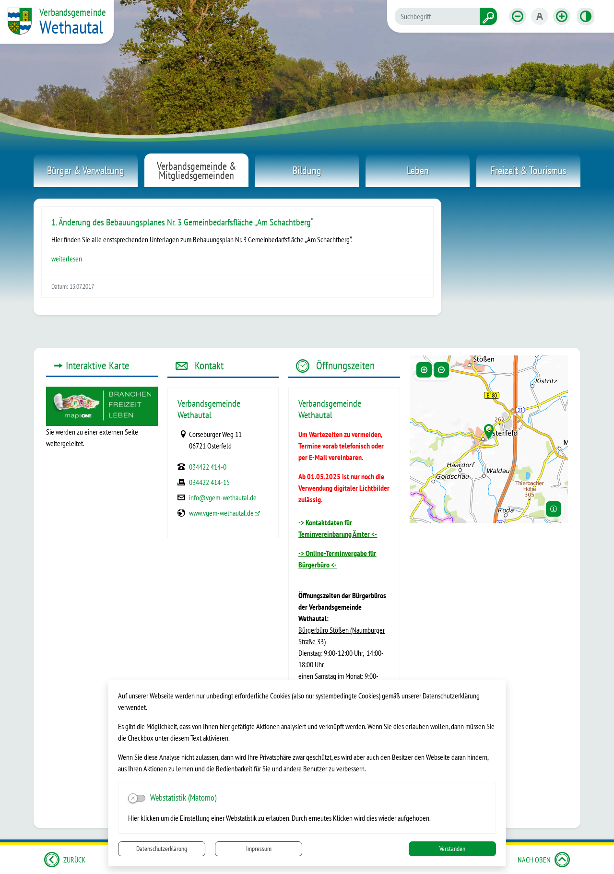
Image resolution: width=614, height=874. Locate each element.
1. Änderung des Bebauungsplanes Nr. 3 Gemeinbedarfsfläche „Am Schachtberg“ (182, 222)
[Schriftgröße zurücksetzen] (539, 16)
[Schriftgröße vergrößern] (561, 16)
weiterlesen (66, 258)
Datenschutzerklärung (161, 848)
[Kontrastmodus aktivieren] (585, 16)
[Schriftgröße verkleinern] (517, 16)
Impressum (259, 848)
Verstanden (452, 848)
